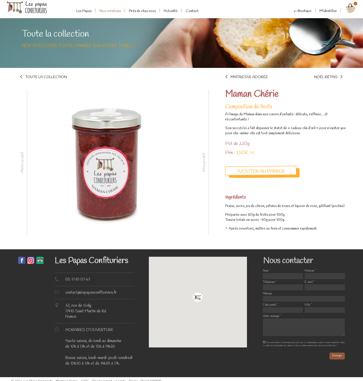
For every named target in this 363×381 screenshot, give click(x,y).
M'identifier (328, 11)
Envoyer (337, 356)
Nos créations (110, 11)
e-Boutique (303, 11)
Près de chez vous (142, 11)
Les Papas (83, 11)
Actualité (171, 11)
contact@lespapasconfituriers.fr (91, 292)
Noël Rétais (326, 77)
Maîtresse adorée (249, 77)
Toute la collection (46, 77)
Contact (192, 11)
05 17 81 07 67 (77, 279)
